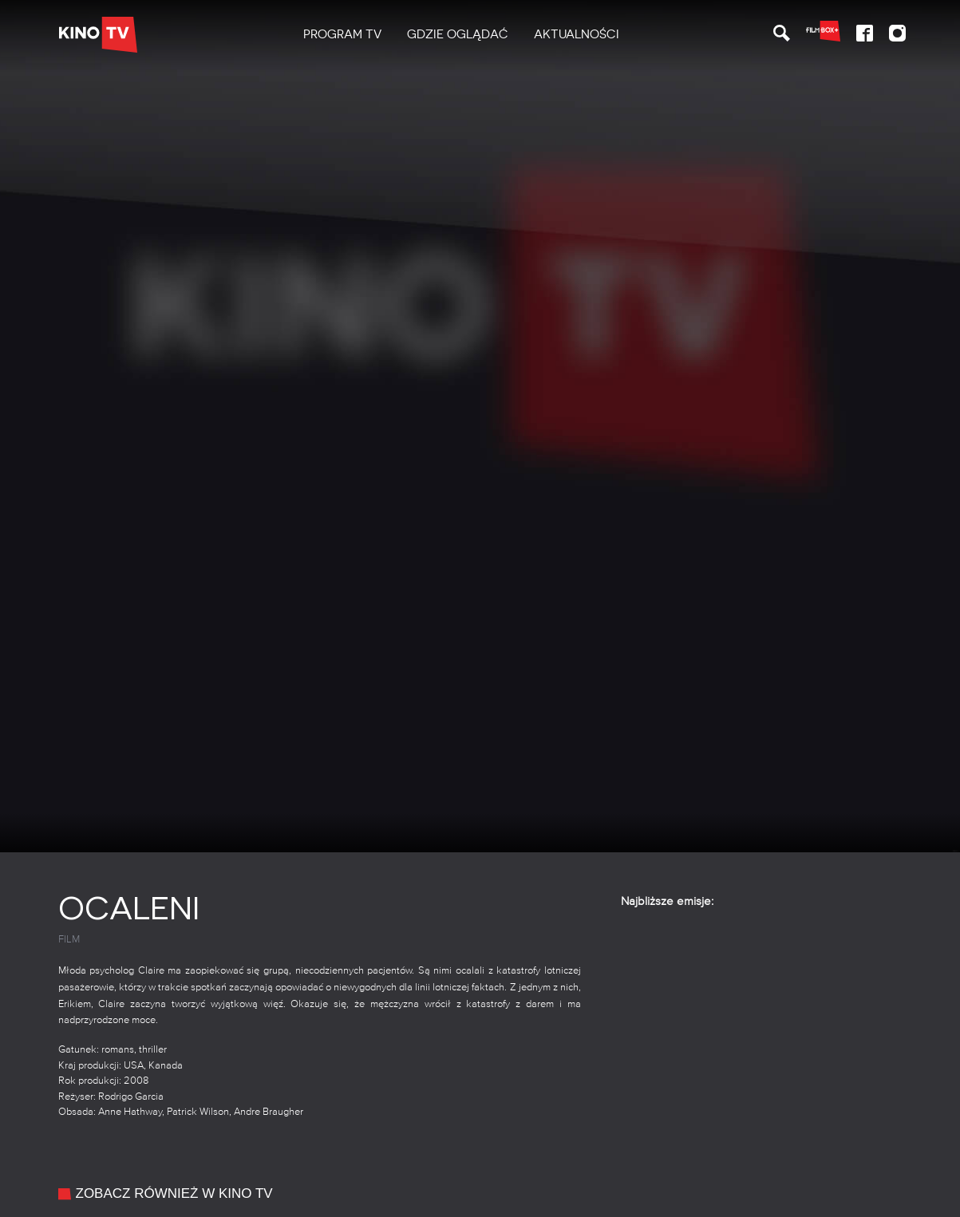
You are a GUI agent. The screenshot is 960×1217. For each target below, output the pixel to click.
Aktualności (576, 34)
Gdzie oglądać (457, 34)
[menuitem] (342, 34)
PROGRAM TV (342, 34)
